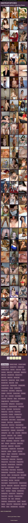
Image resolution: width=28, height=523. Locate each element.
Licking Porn (4, 438)
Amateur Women (5, 369)
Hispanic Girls (4, 425)
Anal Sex (13, 369)
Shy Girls (3, 485)
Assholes (3, 372)
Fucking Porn (4, 414)
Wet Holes (24, 504)
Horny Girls (18, 427)
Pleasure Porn (4, 461)
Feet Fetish (9, 409)
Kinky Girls (24, 432)
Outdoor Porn (22, 454)
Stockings (8, 490)
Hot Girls (24, 427)
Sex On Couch (20, 477)
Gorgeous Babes (20, 419)
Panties (3, 456)
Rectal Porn (19, 469)
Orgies (8, 454)
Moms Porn (13, 443)
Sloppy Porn (23, 485)
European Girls (19, 403)
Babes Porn (9, 372)
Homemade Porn (5, 427)
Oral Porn (20, 451)
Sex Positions (4, 480)
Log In (25, 0)
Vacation (24, 501)
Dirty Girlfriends (21, 398)
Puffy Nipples (11, 467)
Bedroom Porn (18, 374)
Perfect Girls (12, 459)
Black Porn (10, 377)
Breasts (22, 380)
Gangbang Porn (18, 414)
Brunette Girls (4, 382)
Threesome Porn (18, 496)
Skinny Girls (9, 485)
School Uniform (20, 472)
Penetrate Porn (4, 459)
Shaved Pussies (22, 483)
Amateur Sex (21, 367)
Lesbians (19, 435)
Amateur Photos (5, 367)
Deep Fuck (9, 398)
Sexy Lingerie (4, 483)
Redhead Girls (4, 472)
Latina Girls (9, 435)
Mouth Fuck (4, 446)
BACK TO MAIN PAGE (6, 511)
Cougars (3, 393)
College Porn (19, 390)
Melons (22, 440)
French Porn (17, 411)
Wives (7, 506)
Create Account (20, 0)
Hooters (12, 427)
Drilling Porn (11, 403)
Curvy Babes (18, 396)
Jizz (9, 432)
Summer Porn (12, 493)
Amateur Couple (13, 364)
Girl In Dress (12, 417)
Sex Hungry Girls (15, 475)
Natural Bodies (4, 448)
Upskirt (18, 501)
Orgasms (3, 454)
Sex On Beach (13, 477)
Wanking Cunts (17, 504)
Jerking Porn (4, 432)
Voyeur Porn (9, 504)
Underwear (17, 498)
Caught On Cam (5, 385)
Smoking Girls (15, 488)
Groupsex (3, 422)
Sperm (2, 490)
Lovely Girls (11, 438)
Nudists (9, 451)
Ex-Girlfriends (4, 406)
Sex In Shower (4, 477)
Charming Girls (13, 385)
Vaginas (3, 504)
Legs (15, 435)
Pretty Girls (3, 464)
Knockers (3, 435)
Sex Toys (11, 480)
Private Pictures (11, 464)
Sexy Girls (17, 480)
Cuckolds (23, 393)
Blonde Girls (16, 377)
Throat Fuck (4, 498)
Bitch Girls (3, 377)
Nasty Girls (17, 446)
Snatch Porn (23, 488)
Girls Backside (4, 419)
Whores (3, 506)
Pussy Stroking (4, 469)
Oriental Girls (14, 454)
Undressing (4, 501)
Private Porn (19, 464)
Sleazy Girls (16, 485)
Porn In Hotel (12, 461)
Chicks (11, 388)
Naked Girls (10, 446)
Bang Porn (23, 372)
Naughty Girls (13, 448)
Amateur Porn (13, 367)
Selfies (8, 475)
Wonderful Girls (14, 506)
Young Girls (21, 506)
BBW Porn (3, 374)
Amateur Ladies (22, 364)
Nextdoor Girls (20, 448)
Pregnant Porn (20, 461)
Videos (18, 516)
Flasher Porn (4, 411)
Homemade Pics (19, 425)
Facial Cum (21, 406)
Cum (2, 396)
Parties (7, 456)
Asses (23, 369)
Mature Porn (16, 440)
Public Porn (4, 467)
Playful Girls (19, 459)
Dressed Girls (4, 403)
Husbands (13, 430)
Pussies (17, 467)
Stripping (14, 490)
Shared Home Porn (13, 483)
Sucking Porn (4, 493)
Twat (12, 498)
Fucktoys (11, 414)
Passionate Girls (14, 456)
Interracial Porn (20, 430)
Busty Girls (11, 382)
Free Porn (11, 411)
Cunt (6, 396)
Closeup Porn (4, 390)
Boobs (17, 380)
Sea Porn (3, 475)
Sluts (2, 488)
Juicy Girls (18, 432)
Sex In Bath (23, 475)
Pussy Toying (13, 469)
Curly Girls (11, 396)
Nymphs (14, 451)
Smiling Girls (8, 488)
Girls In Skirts (12, 419)
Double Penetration (14, 401)
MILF (2, 443)
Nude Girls (3, 451)
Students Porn (20, 490)
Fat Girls (3, 409)
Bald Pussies (17, 372)
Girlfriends (18, 417)
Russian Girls (12, 472)
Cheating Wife (21, 385)
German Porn (4, 417)
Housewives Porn (5, 430)
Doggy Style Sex (5, 401)
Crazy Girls (9, 393)
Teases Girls (4, 496)
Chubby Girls (17, 388)
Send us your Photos (12, 516)
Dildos (15, 398)
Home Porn (11, 425)
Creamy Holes (16, 393)
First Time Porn (16, 409)
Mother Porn (20, 443)
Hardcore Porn (17, 422)
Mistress (7, 443)
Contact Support (14, 520)
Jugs (13, 432)
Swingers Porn (20, 493)
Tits (9, 498)
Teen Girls (10, 496)
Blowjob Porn (4, 380)
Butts (17, 382)
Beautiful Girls (11, 374)
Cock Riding (11, 390)
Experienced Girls (13, 406)
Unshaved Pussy (12, 501)
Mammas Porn (18, 438)
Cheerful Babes (4, 388)
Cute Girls (3, 398)
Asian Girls (18, 369)
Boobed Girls (12, 380)
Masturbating (9, 440)
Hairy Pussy (10, 422)
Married (3, 440)
